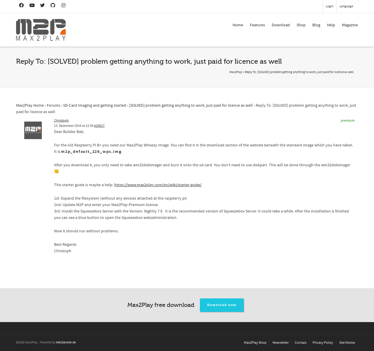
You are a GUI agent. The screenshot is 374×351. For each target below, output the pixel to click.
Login (329, 6)
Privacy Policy (323, 342)
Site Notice (347, 342)
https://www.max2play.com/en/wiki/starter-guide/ (158, 185)
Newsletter (281, 342)
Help (331, 25)
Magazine (350, 25)
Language (346, 6)
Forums (53, 105)
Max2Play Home (30, 105)
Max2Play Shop (255, 342)
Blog (316, 25)
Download (281, 25)
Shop (301, 25)
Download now (222, 304)
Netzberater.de (66, 342)
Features (257, 25)
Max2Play (235, 72)
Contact (301, 342)
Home (238, 25)
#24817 (99, 126)
